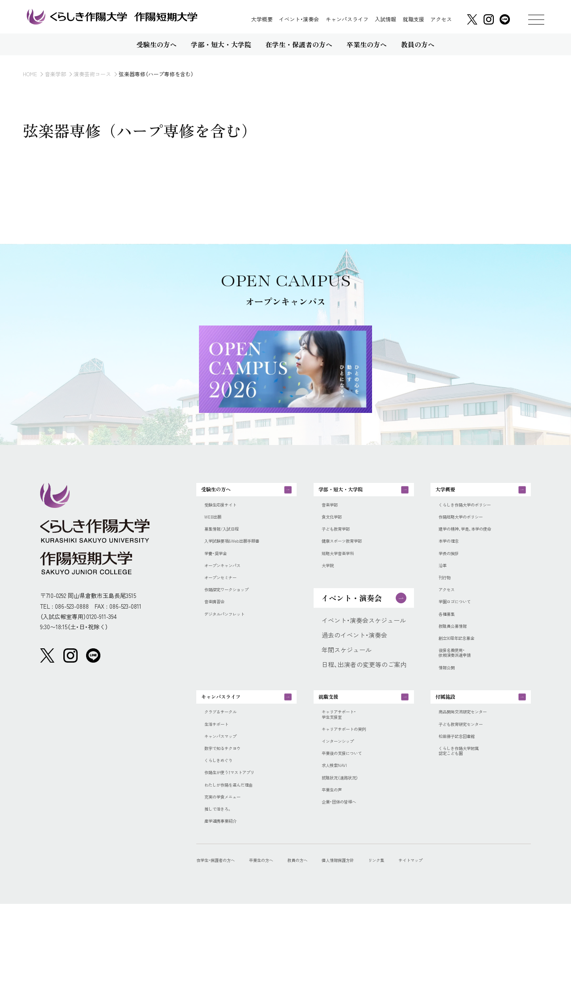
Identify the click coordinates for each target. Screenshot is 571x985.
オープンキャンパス (232, 588)
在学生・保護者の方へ (226, 940)
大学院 (331, 588)
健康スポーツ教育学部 (353, 559)
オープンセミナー (229, 603)
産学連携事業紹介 (229, 901)
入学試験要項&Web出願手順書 (247, 559)
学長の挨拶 (454, 574)
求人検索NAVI (341, 835)
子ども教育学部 (343, 544)
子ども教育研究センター (473, 784)
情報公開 (451, 713)
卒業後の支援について (353, 820)
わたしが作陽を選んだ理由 (241, 857)
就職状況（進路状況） (350, 850)
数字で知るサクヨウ (232, 813)
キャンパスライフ (347, 19)
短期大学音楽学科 (347, 574)
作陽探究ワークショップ (238, 618)
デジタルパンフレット (235, 647)
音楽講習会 (220, 632)
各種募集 (451, 647)
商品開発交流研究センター (476, 769)
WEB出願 (217, 530)
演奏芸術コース (92, 74)
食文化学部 (337, 530)
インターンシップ (347, 806)
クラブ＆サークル (229, 769)
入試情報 (385, 19)
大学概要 (262, 19)
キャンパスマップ (229, 798)
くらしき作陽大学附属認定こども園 (470, 816)
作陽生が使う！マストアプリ (243, 842)
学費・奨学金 (221, 574)
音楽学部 (55, 74)
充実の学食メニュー (232, 871)
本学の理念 (454, 559)
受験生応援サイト (229, 515)
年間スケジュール (347, 674)
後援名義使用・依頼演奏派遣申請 (463, 694)
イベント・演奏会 (299, 19)
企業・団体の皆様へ (348, 879)
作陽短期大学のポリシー (473, 530)
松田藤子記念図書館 (467, 798)
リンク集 (443, 940)
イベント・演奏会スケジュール (364, 645)
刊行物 (448, 603)
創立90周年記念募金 (467, 676)
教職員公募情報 (460, 661)
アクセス (441, 19)
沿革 (445, 588)
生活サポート (223, 784)
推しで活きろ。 (225, 886)
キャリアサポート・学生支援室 (348, 773)
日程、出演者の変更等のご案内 (364, 688)
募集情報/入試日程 (231, 544)
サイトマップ (489, 940)
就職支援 (413, 19)
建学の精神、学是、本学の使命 (480, 544)
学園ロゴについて (463, 632)
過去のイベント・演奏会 (354, 659)
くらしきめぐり (226, 828)
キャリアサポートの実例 (356, 791)
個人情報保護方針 (392, 940)
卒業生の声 (337, 864)
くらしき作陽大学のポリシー (479, 515)
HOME (30, 74)
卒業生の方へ (288, 940)
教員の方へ (337, 940)
